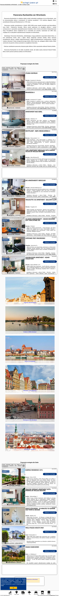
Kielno (4, 548)
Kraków (4, 490)
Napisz (57, 595)
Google (23, 578)
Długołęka (5, 239)
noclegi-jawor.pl (29, 3)
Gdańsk (4, 510)
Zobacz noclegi (50, 77)
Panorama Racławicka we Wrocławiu (29, 579)
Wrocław (4, 74)
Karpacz (4, 471)
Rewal (4, 529)
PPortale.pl (7, 595)
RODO (2, 585)
